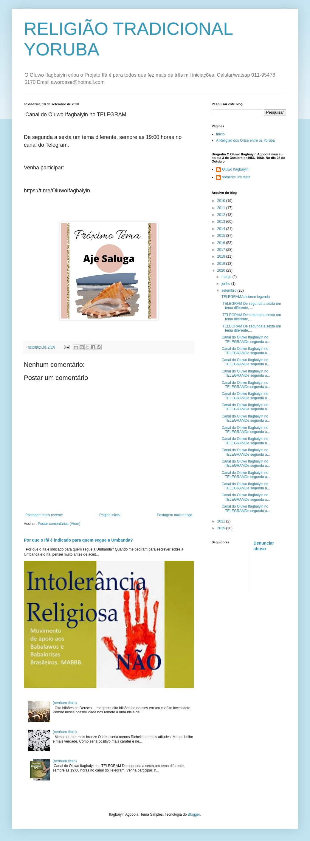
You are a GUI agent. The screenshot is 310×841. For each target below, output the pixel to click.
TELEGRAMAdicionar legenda (245, 297)
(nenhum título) (65, 703)
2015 (221, 236)
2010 (221, 201)
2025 (221, 528)
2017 (221, 250)
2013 (221, 221)
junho (226, 284)
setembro (229, 290)
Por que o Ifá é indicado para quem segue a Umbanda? (78, 540)
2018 (221, 256)
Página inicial (109, 515)
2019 (221, 264)
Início (220, 134)
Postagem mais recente (44, 515)
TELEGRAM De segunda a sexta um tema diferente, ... (251, 306)
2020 (221, 270)
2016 (221, 243)
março (226, 277)
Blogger (194, 814)
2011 (221, 208)
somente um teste (236, 177)
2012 (221, 215)
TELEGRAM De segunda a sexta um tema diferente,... (251, 317)
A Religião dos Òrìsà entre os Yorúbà (245, 140)
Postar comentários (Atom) (59, 524)
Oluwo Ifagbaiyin (235, 169)
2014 (221, 229)
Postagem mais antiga (174, 515)
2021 (221, 521)
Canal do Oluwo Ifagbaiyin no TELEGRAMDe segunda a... (245, 339)
